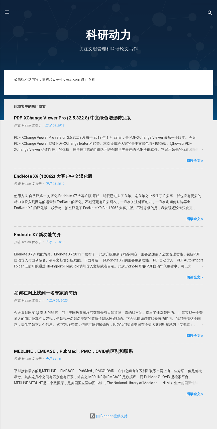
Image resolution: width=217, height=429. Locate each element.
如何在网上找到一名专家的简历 (45, 293)
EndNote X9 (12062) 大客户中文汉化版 (53, 176)
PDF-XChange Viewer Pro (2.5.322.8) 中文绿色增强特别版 (72, 117)
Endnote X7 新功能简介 (37, 234)
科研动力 (108, 35)
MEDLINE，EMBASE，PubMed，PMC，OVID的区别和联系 (73, 351)
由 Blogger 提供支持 (108, 416)
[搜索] (210, 13)
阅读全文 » (194, 161)
